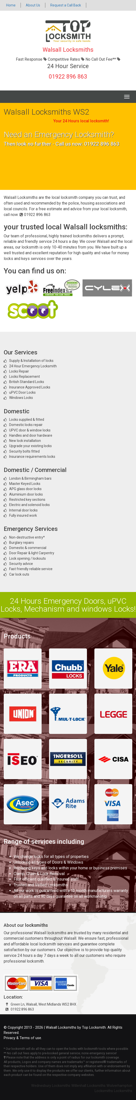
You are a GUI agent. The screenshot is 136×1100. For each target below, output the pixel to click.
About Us (33, 5)
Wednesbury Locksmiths (50, 1086)
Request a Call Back (65, 5)
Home (11, 5)
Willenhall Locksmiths (88, 1086)
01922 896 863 (68, 76)
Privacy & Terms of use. (23, 1038)
